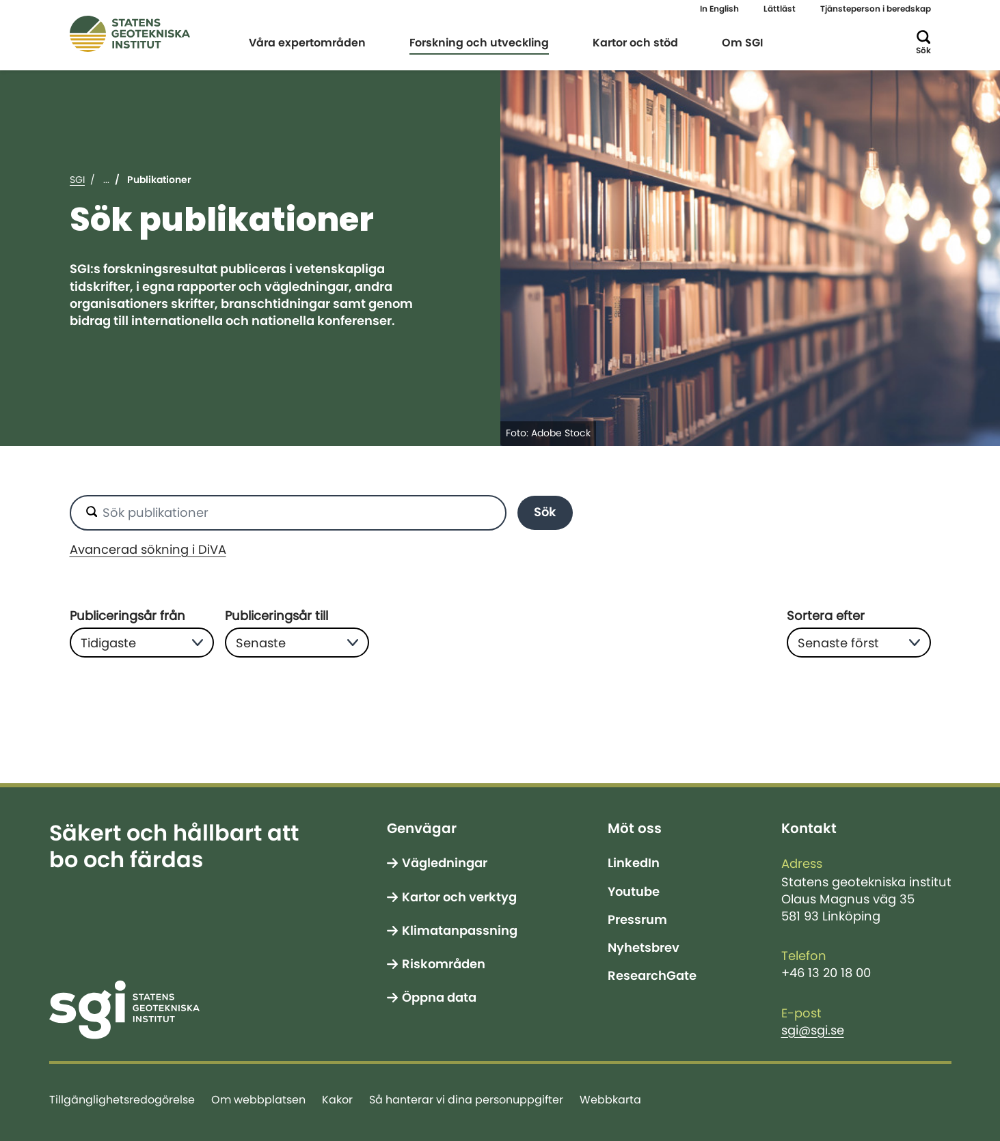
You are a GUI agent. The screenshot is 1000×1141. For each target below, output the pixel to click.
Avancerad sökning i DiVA (148, 550)
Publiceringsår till (276, 616)
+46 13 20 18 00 (826, 973)
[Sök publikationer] (288, 513)
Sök (545, 512)
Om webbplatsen (258, 1099)
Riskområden (443, 964)
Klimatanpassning (459, 931)
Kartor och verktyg (459, 897)
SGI (77, 179)
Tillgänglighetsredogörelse (122, 1099)
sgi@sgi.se (812, 1030)
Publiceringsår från (127, 616)
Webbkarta (610, 1099)
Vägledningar (444, 863)
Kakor (337, 1099)
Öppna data (439, 997)
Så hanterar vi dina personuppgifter (466, 1099)
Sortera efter (826, 616)
